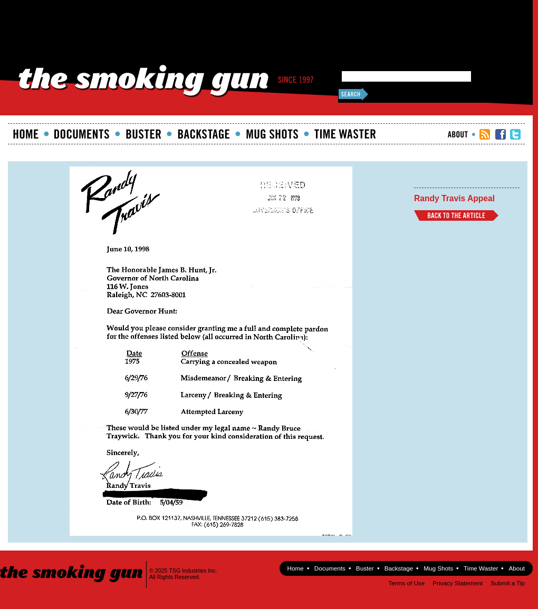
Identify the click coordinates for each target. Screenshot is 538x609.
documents (82, 134)
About (458, 134)
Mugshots (272, 134)
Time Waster (345, 134)
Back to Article (456, 215)
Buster (143, 134)
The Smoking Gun (72, 564)
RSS (484, 134)
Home (26, 134)
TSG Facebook (500, 134)
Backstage (203, 134)
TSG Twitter (515, 134)
